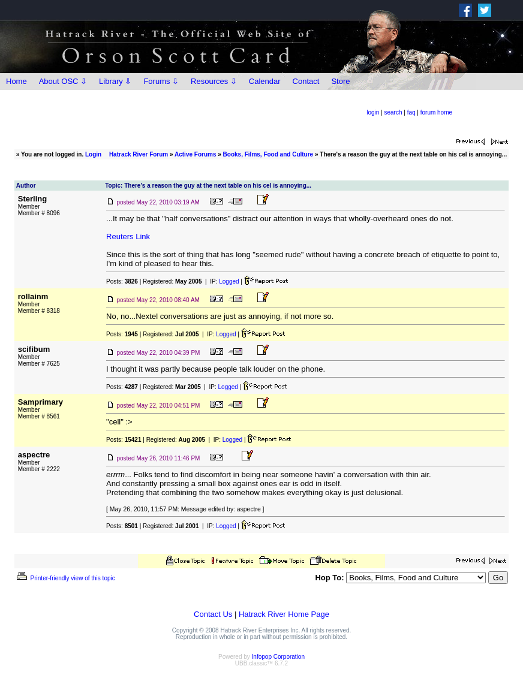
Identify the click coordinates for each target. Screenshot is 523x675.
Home (16, 81)
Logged (229, 281)
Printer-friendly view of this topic (65, 578)
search (393, 112)
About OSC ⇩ (63, 81)
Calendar (265, 81)
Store (340, 81)
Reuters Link (128, 236)
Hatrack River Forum (138, 154)
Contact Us (213, 614)
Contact (306, 81)
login (372, 112)
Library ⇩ (115, 81)
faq (411, 112)
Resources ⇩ (214, 81)
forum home (436, 112)
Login (93, 154)
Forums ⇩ (161, 81)
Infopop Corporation (278, 656)
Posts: (122, 281)
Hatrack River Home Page (284, 614)
